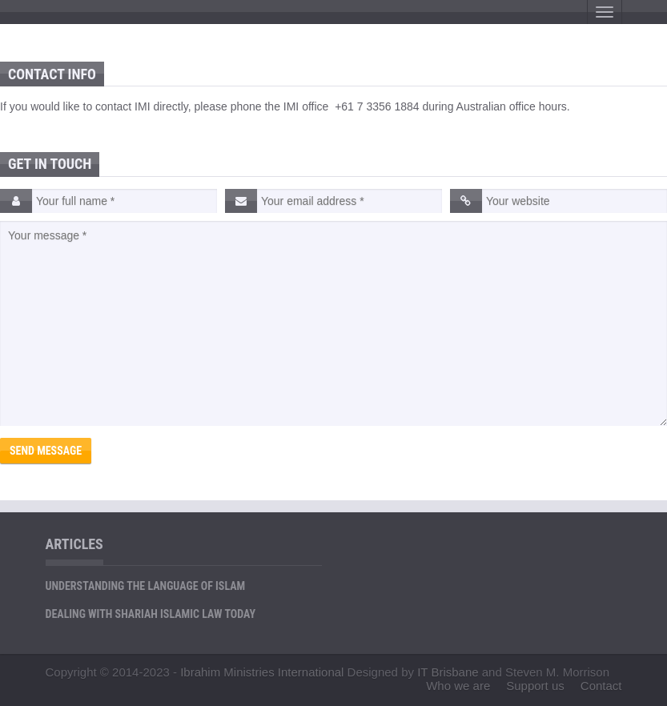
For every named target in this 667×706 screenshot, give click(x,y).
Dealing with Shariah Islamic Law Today (150, 614)
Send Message (46, 450)
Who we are (458, 685)
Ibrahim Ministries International (262, 672)
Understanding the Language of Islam (146, 586)
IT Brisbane (447, 672)
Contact (601, 685)
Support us (535, 685)
